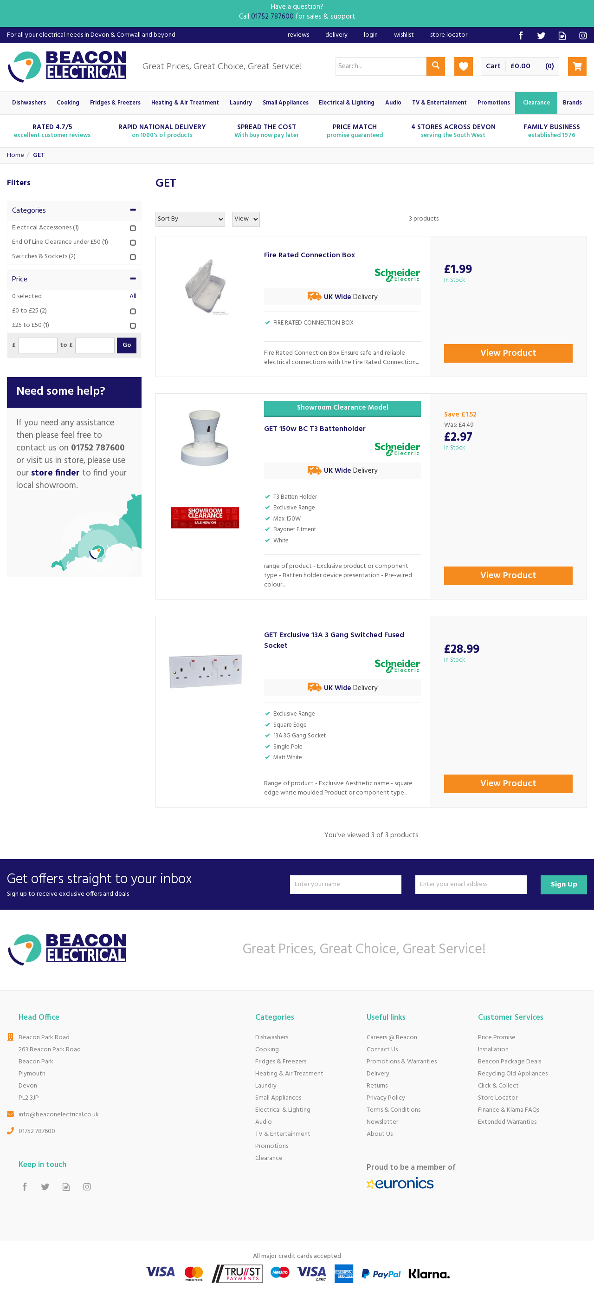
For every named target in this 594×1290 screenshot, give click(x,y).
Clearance (269, 1158)
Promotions (271, 1146)
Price (74, 280)
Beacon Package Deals (509, 1061)
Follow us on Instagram (583, 35)
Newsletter (382, 1122)
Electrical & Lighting (282, 1110)
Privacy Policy (386, 1098)
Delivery (378, 1073)
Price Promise (497, 1037)
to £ (66, 345)
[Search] (381, 66)
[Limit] (246, 219)
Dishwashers (271, 1037)
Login (371, 35)
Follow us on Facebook (520, 35)
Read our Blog (562, 35)
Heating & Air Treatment (289, 1073)
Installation (493, 1049)
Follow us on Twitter (541, 35)
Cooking (267, 1049)
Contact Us (382, 1049)
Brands (572, 103)
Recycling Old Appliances (513, 1073)
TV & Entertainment (282, 1134)
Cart (493, 66)
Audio (263, 1122)
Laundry (266, 1086)
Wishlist (404, 35)
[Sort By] (190, 219)
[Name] (345, 884)
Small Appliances (278, 1098)
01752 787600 (37, 1131)
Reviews (298, 35)
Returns (377, 1086)
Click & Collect (498, 1086)
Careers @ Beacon (392, 1037)
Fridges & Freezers (280, 1061)
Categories (74, 211)
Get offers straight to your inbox (145, 884)
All (132, 296)
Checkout (577, 66)
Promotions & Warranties (402, 1061)
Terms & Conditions (393, 1110)
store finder (55, 473)
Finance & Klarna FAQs (508, 1110)
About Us (380, 1134)
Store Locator (497, 1098)
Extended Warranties (507, 1122)
